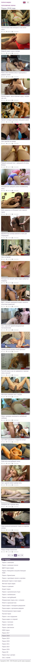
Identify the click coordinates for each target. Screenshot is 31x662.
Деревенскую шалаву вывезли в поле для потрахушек (14, 234)
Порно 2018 (5, 636)
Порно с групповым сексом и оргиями (13, 578)
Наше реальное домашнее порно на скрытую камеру (15, 527)
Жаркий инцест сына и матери (10, 51)
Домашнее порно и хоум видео (11, 581)
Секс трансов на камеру (8, 141)
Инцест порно (6, 589)
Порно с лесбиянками (8, 594)
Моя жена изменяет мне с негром (11, 394)
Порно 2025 (5, 647)
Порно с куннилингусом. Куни (11, 592)
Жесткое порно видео (8, 583)
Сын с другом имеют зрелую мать (11, 483)
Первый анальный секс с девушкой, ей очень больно (15, 164)
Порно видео (6, 2)
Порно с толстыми (7, 622)
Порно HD (5, 652)
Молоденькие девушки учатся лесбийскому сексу (14, 187)
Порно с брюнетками (8, 575)
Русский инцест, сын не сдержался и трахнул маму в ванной (15, 372)
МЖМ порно (6, 630)
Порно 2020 (5, 641)
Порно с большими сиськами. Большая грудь (14, 572)
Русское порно (6, 614)
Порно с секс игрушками (9, 616)
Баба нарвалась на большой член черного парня (14, 211)
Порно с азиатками (8, 562)
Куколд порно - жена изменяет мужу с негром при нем (15, 97)
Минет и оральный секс (9, 603)
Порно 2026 (5, 649)
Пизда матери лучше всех (9, 550)
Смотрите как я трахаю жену (10, 504)
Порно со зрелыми (7, 586)
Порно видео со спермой (9, 619)
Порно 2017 (5, 633)
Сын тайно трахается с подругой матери (13, 440)
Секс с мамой (6, 657)
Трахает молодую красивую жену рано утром (15, 120)
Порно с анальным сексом (10, 565)
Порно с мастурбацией (9, 597)
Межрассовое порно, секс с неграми (13, 600)
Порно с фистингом (8, 627)
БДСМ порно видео (8, 568)
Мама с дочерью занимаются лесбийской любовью (14, 417)
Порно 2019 (5, 638)
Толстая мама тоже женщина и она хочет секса (13, 28)
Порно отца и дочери (8, 655)
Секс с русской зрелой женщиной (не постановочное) (12, 327)
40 (19, 555)
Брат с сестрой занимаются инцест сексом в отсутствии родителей (14, 303)
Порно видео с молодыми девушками (13, 605)
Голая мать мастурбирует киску (10, 461)
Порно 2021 (5, 644)
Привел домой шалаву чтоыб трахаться (13, 349)
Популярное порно (8, 5)
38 (12, 555)
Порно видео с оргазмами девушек (13, 608)
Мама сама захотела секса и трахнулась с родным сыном (14, 74)
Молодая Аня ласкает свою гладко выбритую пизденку (15, 280)
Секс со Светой (5, 257)
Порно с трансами (7, 625)
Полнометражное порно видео (11, 611)
